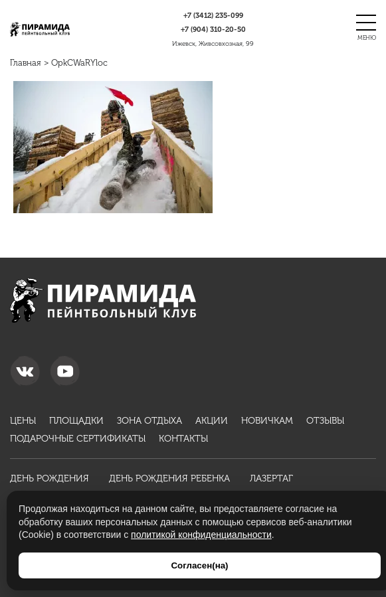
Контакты (183, 439)
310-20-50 (213, 29)
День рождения (49, 478)
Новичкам (267, 421)
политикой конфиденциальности (201, 534)
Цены (23, 421)
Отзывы (325, 421)
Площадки (76, 421)
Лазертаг (271, 478)
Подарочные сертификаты (77, 439)
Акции (211, 421)
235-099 (213, 15)
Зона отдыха (149, 421)
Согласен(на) (199, 565)
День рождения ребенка (169, 478)
